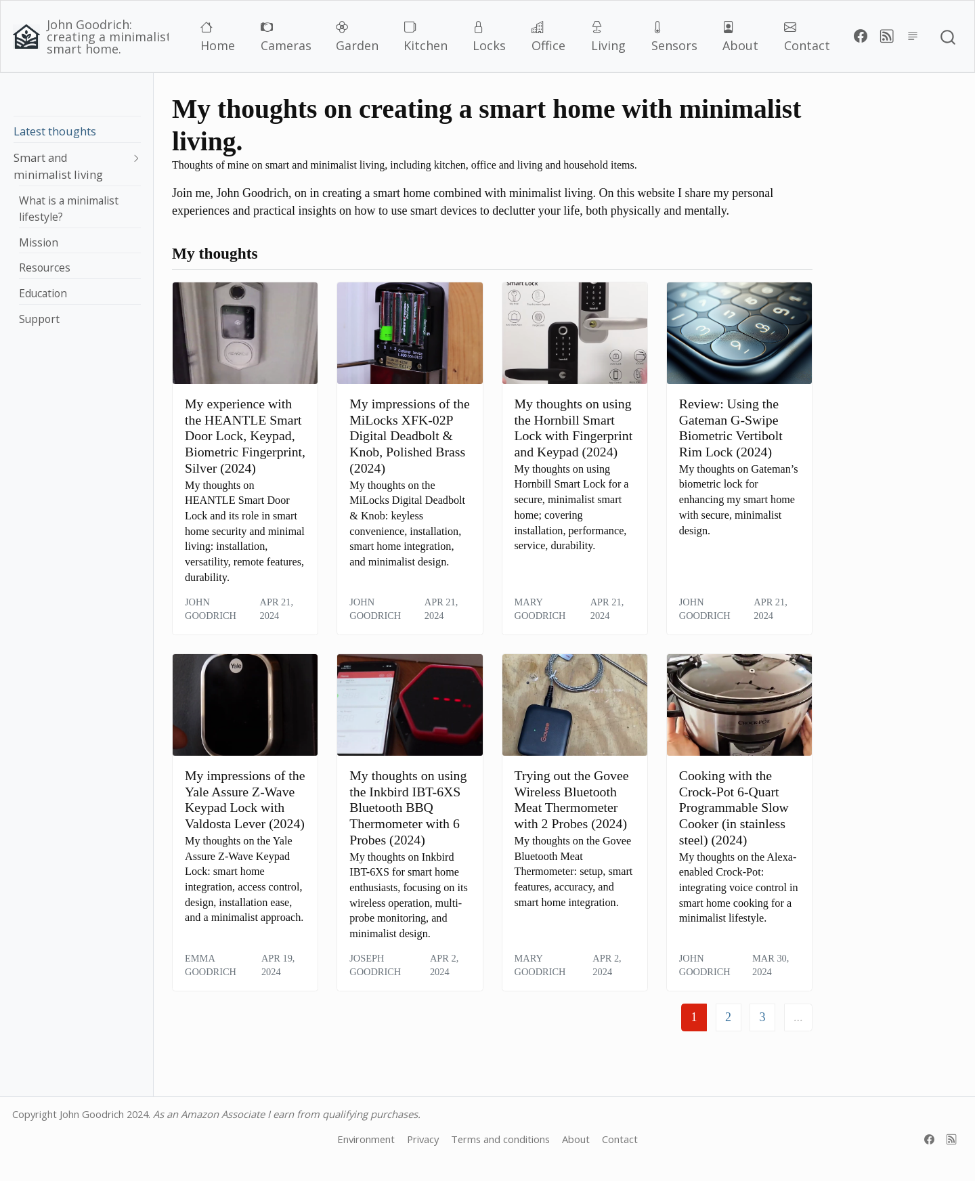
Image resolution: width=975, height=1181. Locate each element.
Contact (620, 1139)
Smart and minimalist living (58, 166)
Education (43, 293)
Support (39, 319)
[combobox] (948, 36)
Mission (38, 242)
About (576, 1139)
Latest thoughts (55, 131)
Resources (44, 267)
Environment (366, 1139)
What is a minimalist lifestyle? (68, 208)
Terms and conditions (500, 1139)
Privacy (423, 1139)
